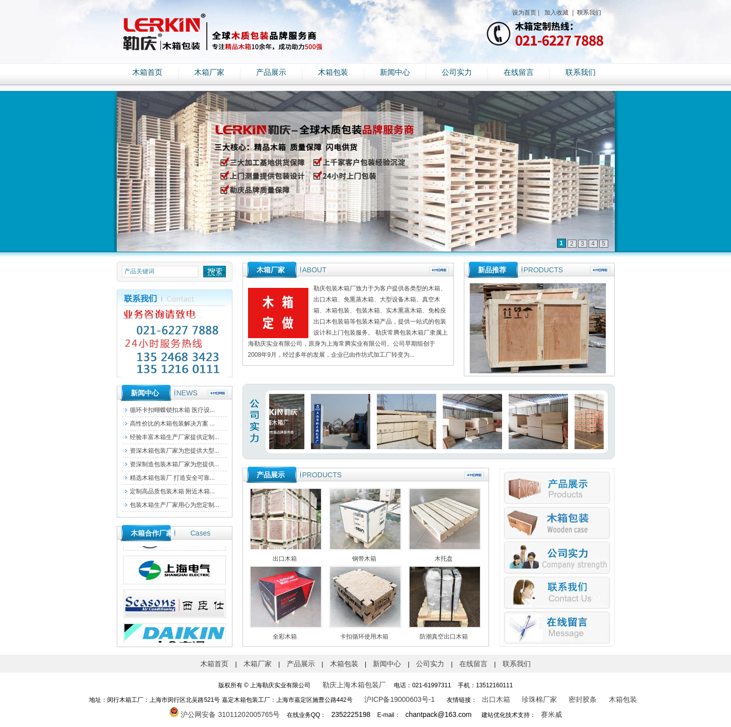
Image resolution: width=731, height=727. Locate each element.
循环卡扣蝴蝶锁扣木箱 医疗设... (172, 409)
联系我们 (588, 12)
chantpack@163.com (438, 714)
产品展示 (271, 72)
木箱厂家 (209, 72)
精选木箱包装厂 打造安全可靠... (172, 477)
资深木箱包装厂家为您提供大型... (174, 450)
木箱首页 (147, 72)
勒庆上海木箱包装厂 (354, 685)
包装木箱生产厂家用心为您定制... (174, 504)
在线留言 (519, 72)
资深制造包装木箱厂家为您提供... (174, 464)
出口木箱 (496, 699)
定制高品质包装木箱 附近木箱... (172, 491)
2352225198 (350, 714)
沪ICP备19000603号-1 (399, 699)
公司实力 (457, 72)
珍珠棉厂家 (539, 699)
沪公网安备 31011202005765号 (224, 714)
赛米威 (551, 714)
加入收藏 (555, 12)
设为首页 (524, 12)
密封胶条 (582, 699)
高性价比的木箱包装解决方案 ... (172, 423)
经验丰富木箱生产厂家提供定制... (174, 437)
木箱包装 (333, 72)
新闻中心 (395, 72)
